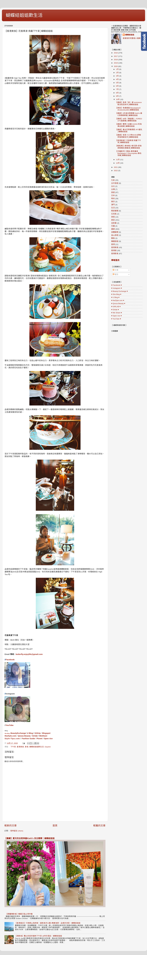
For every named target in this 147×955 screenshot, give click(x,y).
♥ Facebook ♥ (116, 285)
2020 (116, 66)
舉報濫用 (115, 260)
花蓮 (113, 226)
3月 (117, 76)
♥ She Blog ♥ (116, 294)
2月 (117, 73)
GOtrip (38, 733)
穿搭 (113, 217)
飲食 (27, 747)
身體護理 (114, 232)
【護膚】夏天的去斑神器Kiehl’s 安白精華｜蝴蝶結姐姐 (29, 838)
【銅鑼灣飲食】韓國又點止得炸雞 (19, 914)
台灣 (113, 189)
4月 (117, 79)
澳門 (113, 205)
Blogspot (46, 733)
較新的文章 (10, 825)
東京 (113, 202)
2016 (116, 53)
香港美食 (20, 747)
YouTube (9, 725)
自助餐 (114, 223)
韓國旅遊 (114, 241)
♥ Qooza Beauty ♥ (118, 303)
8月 (117, 93)
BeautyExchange (18, 733)
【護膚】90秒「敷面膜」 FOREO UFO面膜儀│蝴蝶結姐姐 (129, 120)
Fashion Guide (28, 739)
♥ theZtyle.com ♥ (117, 300)
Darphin (48, 747)
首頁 (55, 825)
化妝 (113, 180)
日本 (113, 195)
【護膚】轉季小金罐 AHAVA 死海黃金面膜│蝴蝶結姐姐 (129, 125)
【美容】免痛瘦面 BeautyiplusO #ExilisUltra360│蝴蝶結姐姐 (128, 109)
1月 (117, 69)
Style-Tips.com (12, 739)
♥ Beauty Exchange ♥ (119, 291)
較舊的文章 (99, 825)
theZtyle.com (10, 736)
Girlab (35, 736)
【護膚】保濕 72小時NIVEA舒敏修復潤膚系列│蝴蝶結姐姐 (128, 136)
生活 (113, 208)
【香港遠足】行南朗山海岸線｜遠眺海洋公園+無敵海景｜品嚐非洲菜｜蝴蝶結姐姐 (47, 923)
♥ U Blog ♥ (115, 297)
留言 (115, 274)
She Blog (7, 733)
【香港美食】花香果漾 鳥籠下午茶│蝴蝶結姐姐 (128, 141)
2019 (116, 63)
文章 (115, 270)
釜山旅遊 (114, 235)
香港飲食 (114, 254)
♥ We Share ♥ (116, 313)
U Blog (30, 733)
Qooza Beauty (24, 736)
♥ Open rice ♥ (116, 316)
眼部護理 (114, 211)
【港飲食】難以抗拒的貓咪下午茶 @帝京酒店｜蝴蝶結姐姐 (38, 936)
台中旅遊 (114, 183)
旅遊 (113, 192)
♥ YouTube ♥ (116, 319)
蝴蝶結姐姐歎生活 (24, 15)
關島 (113, 238)
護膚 (113, 229)
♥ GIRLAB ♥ (116, 307)
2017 (116, 56)
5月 (117, 83)
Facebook (10, 660)
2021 (116, 167)
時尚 (113, 198)
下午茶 (13, 747)
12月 (118, 163)
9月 (117, 96)
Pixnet (39, 739)
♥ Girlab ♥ (115, 310)
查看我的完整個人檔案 (132, 38)
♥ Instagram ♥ (116, 288)
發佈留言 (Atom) (16, 831)
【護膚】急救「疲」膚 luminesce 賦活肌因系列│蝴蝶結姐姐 (129, 103)
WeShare (43, 736)
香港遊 (114, 250)
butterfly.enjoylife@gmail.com (29, 654)
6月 (117, 86)
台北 (113, 186)
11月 (118, 160)
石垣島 (114, 214)
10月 (118, 99)
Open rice (48, 739)
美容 (113, 220)
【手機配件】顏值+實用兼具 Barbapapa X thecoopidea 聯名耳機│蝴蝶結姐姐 (129, 153)
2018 (116, 60)
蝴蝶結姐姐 (129, 35)
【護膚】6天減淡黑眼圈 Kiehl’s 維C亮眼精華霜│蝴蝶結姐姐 (129, 114)
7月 (117, 89)
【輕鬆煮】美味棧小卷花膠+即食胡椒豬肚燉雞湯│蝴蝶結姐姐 (129, 147)
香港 (113, 244)
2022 (116, 171)
